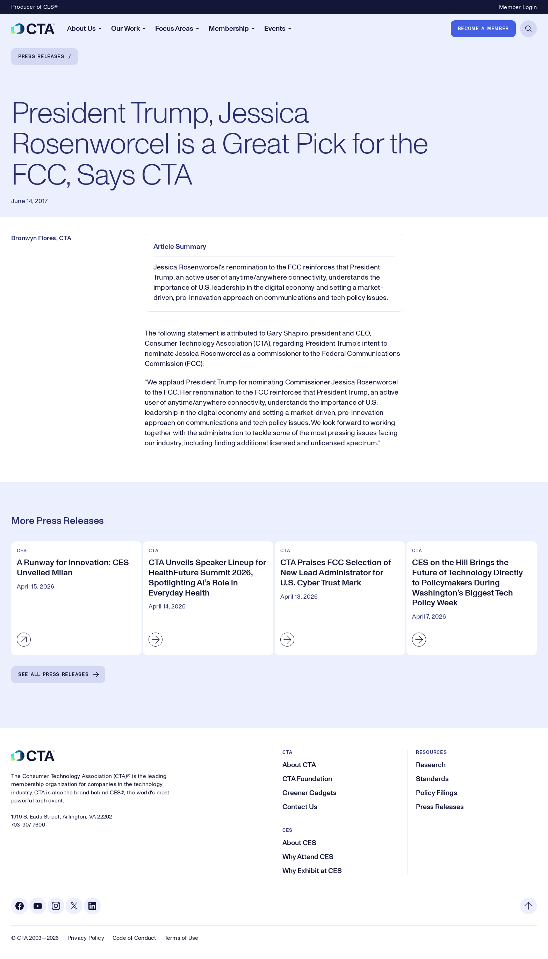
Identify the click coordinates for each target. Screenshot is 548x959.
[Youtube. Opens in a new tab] (37, 905)
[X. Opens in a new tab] (74, 905)
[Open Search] (528, 28)
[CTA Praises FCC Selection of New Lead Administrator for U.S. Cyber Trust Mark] (340, 598)
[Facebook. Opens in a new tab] (19, 905)
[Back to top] (528, 905)
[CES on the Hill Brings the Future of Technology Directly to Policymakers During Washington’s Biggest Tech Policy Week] (471, 598)
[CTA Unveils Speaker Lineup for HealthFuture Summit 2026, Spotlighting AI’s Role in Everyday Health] (208, 598)
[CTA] (33, 28)
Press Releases (41, 56)
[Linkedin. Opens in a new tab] (92, 905)
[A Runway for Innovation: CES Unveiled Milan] (76, 598)
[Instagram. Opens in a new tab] (56, 905)
